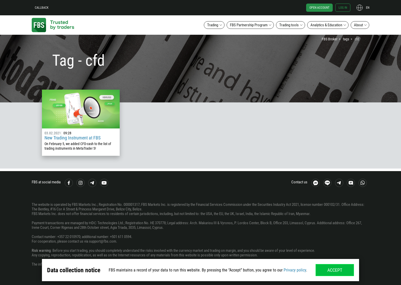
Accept (334, 270)
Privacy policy (295, 270)
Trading (212, 25)
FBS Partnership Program (249, 25)
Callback (42, 7)
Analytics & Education (326, 25)
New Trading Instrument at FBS (72, 137)
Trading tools (289, 25)
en (367, 7)
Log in (343, 7)
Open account (319, 7)
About (358, 25)
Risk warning (41, 250)
